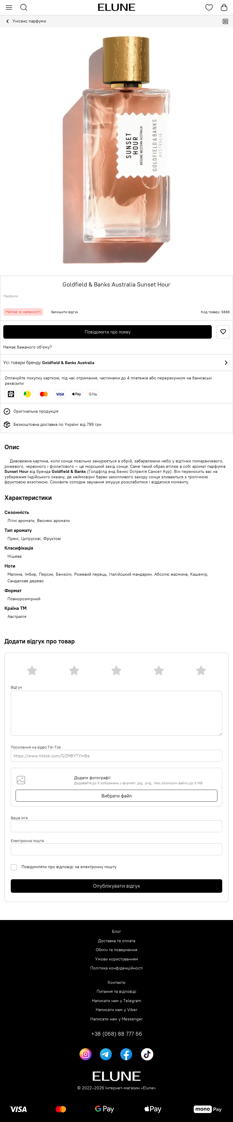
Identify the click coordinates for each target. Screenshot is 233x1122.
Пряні (13, 538)
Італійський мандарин (130, 574)
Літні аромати (20, 520)
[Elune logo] (116, 7)
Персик (46, 574)
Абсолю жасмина (171, 574)
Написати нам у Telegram (116, 1000)
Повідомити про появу (108, 332)
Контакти (116, 982)
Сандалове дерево (25, 580)
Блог (116, 931)
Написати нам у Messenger (116, 1019)
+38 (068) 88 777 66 (116, 1034)
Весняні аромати (53, 520)
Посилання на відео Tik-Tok (36, 747)
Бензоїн (63, 574)
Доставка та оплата (116, 940)
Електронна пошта (27, 840)
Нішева (14, 556)
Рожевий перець (90, 574)
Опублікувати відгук (116, 886)
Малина (14, 574)
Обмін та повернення (116, 949)
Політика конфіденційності (116, 968)
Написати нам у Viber (116, 1009)
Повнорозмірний (23, 598)
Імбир (30, 574)
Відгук (16, 687)
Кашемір (198, 574)
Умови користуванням (116, 959)
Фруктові (52, 538)
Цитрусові (31, 538)
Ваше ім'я (19, 817)
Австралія (16, 616)
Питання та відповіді (116, 991)
